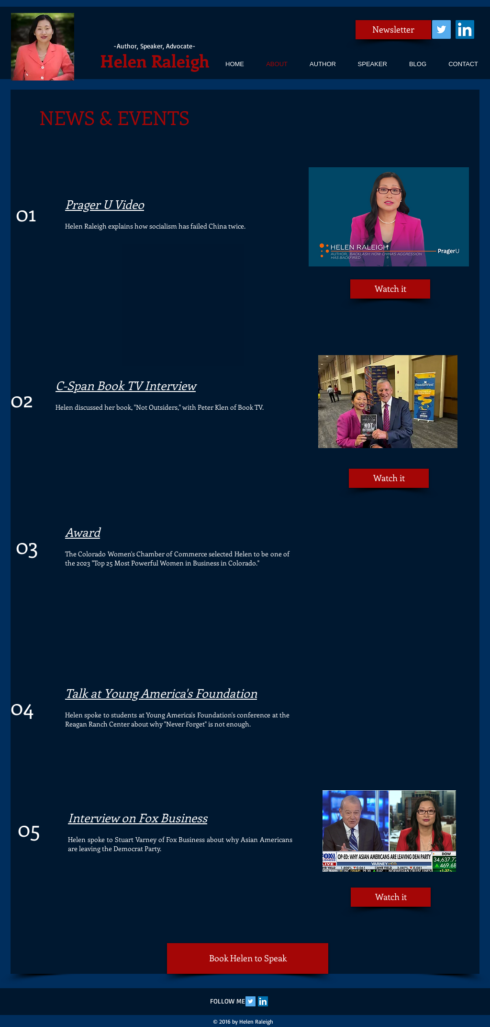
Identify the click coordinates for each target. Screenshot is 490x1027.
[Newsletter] (393, 29)
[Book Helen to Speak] (247, 958)
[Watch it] (390, 289)
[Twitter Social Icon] (441, 29)
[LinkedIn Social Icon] (465, 29)
